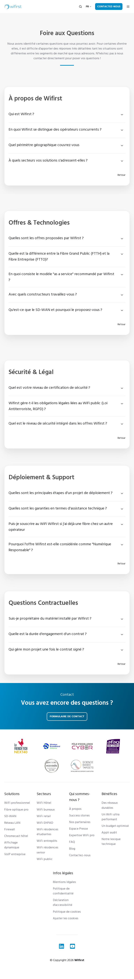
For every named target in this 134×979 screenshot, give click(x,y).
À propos (75, 809)
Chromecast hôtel (16, 836)
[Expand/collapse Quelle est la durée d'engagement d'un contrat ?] (121, 634)
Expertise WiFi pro (81, 835)
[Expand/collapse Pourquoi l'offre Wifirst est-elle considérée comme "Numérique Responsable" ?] (121, 544)
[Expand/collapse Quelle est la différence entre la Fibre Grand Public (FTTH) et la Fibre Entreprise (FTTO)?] (121, 254)
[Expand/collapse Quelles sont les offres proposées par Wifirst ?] (121, 238)
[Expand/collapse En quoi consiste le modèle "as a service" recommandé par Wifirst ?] (121, 274)
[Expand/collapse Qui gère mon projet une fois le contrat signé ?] (121, 650)
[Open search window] (80, 6)
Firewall (9, 829)
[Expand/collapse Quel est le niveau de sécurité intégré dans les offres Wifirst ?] (121, 424)
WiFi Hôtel (44, 803)
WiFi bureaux (46, 809)
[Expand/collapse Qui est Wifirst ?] (121, 114)
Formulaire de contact (67, 716)
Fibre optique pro (16, 809)
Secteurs (44, 794)
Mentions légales (64, 882)
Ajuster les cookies (65, 918)
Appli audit (109, 832)
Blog (72, 848)
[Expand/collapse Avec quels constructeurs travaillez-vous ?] (121, 294)
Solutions (12, 794)
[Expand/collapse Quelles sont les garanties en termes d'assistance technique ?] (121, 508)
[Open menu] (128, 6)
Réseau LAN (12, 823)
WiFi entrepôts (47, 841)
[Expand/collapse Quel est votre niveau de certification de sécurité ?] (121, 388)
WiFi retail (44, 816)
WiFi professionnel (17, 803)
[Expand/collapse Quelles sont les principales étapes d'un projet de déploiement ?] (121, 493)
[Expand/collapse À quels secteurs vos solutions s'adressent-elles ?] (121, 161)
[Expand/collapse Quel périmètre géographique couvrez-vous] (121, 145)
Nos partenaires (79, 822)
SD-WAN (10, 816)
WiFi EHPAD (45, 823)
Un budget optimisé (115, 826)
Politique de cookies (67, 912)
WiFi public (45, 859)
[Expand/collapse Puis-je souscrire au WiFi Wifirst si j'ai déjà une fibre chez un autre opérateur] (121, 524)
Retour (121, 175)
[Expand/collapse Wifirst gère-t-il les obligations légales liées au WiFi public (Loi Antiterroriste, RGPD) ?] (121, 403)
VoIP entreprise (14, 854)
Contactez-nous (108, 6)
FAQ (72, 842)
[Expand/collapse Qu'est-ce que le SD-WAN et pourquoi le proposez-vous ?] (121, 310)
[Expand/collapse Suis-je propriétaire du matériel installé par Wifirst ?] (121, 619)
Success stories (79, 815)
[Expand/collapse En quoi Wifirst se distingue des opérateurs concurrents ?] (121, 130)
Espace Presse (78, 828)
